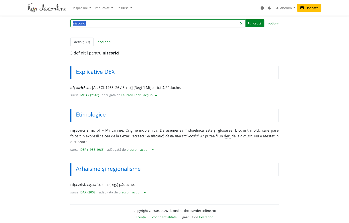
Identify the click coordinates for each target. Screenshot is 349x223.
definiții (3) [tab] (82, 42)
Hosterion (206, 217)
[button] (262, 8)
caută (255, 23)
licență (141, 217)
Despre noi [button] (80, 8)
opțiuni (273, 23)
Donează (309, 8)
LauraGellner (131, 95)
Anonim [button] (284, 8)
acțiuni (148, 95)
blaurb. (132, 149)
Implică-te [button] (103, 8)
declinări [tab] (104, 42)
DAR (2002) (88, 192)
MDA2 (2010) (89, 95)
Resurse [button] (123, 8)
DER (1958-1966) (92, 149)
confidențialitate (164, 217)
